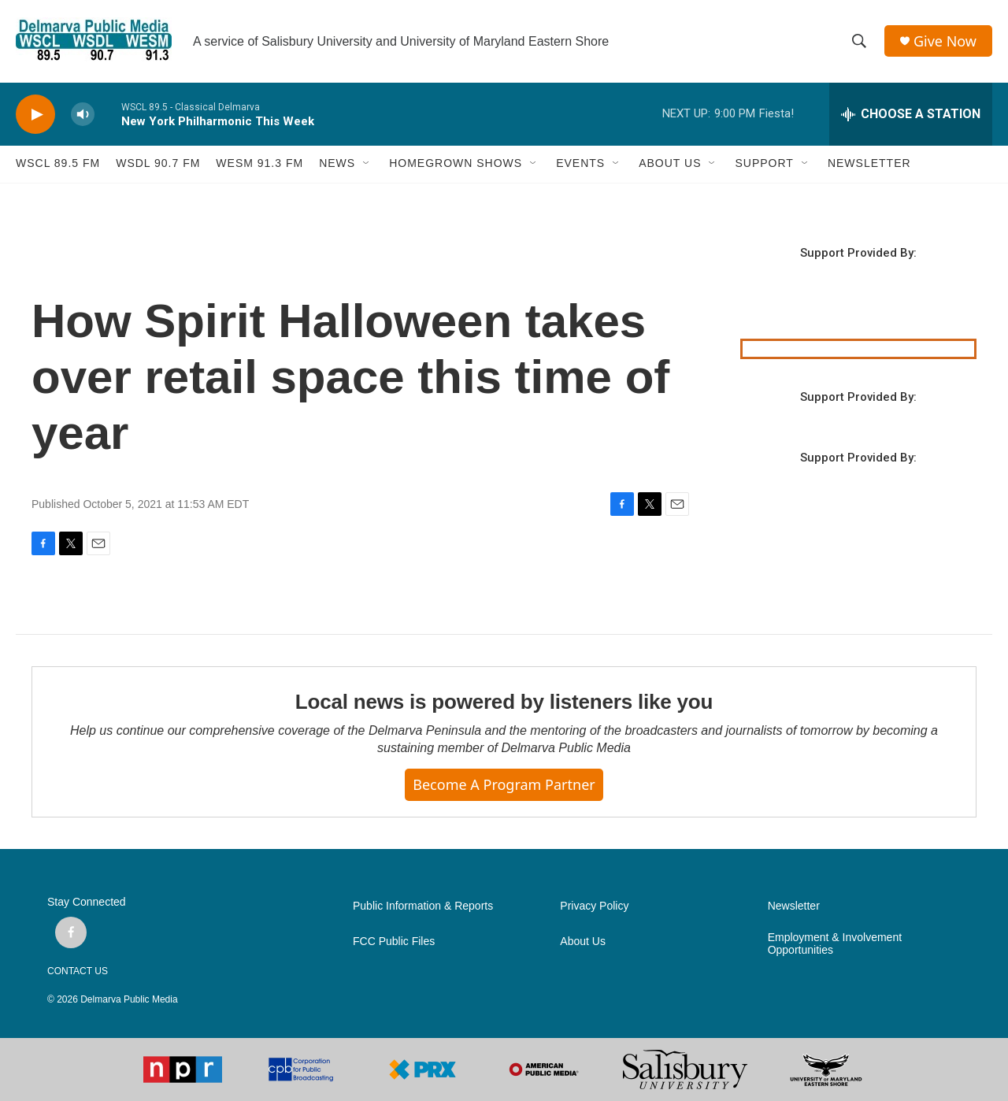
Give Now (945, 41)
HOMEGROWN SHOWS (455, 164)
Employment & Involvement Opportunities (835, 944)
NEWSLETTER (869, 164)
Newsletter (794, 906)
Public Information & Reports (423, 906)
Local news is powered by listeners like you (504, 702)
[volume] (82, 114)
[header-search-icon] (859, 42)
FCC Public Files (394, 941)
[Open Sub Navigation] (367, 164)
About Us (583, 941)
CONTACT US (77, 971)
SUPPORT (764, 164)
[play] (35, 115)
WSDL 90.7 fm (158, 164)
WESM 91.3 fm (259, 164)
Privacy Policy (594, 906)
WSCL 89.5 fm (58, 164)
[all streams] (910, 114)
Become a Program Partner (504, 784)
